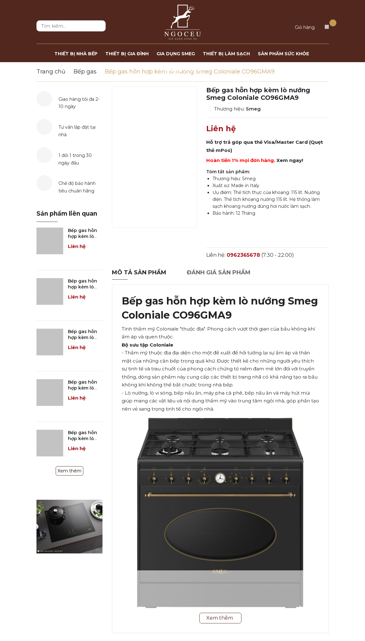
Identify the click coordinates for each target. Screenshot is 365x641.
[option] (154, 157)
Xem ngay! (289, 160)
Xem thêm (69, 471)
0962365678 (243, 255)
